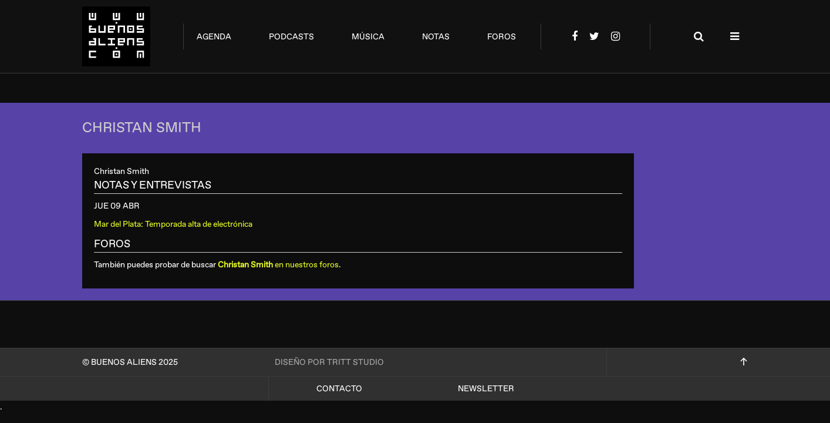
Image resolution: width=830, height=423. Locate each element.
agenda (214, 37)
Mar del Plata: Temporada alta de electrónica (173, 224)
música (368, 37)
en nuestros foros (278, 265)
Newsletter (486, 389)
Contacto (339, 389)
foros (501, 37)
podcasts (291, 37)
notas (436, 37)
